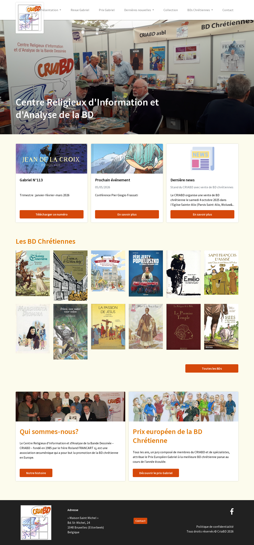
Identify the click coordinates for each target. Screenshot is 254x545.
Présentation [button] (49, 10)
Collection (171, 10)
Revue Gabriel (80, 10)
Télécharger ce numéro (52, 214)
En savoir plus (127, 214)
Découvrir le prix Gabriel (155, 473)
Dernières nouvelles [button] (138, 10)
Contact (228, 10)
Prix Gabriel (107, 10)
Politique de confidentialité (215, 527)
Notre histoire (36, 473)
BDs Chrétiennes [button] (199, 10)
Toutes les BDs (212, 368)
